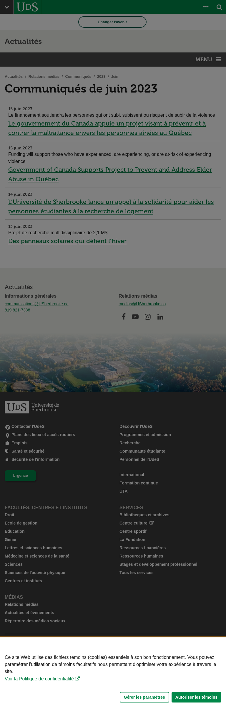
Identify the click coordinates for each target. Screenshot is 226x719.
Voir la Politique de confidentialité (39, 678)
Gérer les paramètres (144, 697)
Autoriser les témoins (196, 697)
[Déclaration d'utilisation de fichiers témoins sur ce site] (113, 678)
